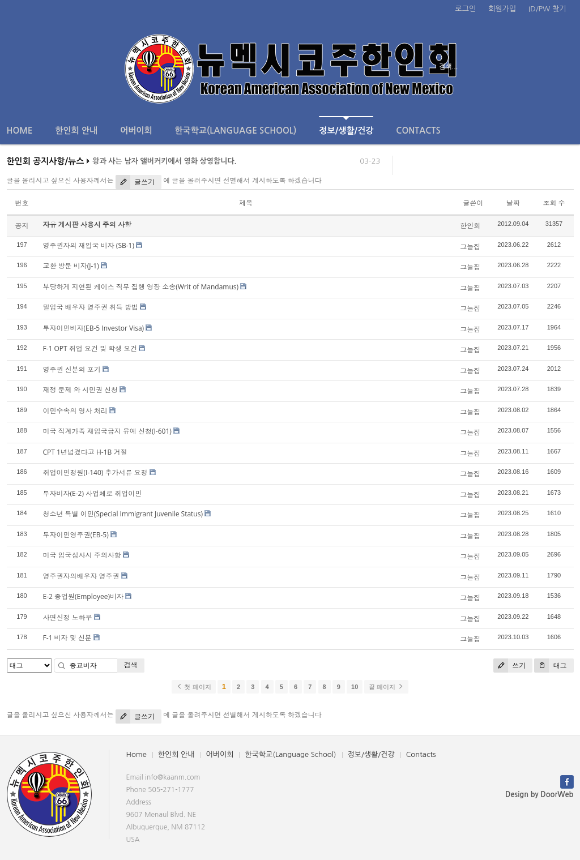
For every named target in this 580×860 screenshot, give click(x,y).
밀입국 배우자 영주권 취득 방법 (90, 307)
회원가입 (502, 8)
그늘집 (470, 246)
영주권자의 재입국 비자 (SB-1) (88, 245)
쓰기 (509, 665)
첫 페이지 (193, 686)
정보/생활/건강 (346, 125)
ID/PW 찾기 (547, 8)
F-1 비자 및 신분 (67, 638)
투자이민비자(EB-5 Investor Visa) (93, 328)
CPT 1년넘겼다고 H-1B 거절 (85, 452)
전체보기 (39, 66)
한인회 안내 (76, 130)
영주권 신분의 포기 (72, 369)
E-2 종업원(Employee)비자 (83, 596)
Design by (539, 794)
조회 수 (554, 203)
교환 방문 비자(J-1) (71, 266)
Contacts (418, 130)
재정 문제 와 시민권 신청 (80, 390)
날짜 (513, 203)
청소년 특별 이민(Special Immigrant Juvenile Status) (123, 514)
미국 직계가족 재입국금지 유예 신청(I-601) (107, 431)
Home (20, 130)
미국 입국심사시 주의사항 (82, 555)
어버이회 (136, 130)
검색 (131, 665)
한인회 (470, 225)
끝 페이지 (386, 686)
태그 (550, 665)
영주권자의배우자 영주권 (81, 576)
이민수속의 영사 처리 (75, 411)
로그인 (465, 8)
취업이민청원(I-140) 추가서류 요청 (95, 472)
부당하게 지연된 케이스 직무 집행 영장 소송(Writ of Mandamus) (141, 287)
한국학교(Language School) (236, 130)
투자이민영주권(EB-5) (76, 535)
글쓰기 (135, 182)
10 (354, 686)
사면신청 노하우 (67, 617)
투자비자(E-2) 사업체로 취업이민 (92, 493)
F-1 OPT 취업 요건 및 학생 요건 (90, 348)
